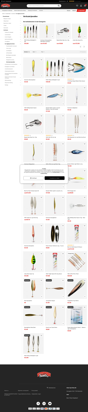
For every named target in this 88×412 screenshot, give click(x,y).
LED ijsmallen (9, 52)
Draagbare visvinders (9, 66)
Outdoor (41, 10)
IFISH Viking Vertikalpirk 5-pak (30, 40)
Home (3, 13)
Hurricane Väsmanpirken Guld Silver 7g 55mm (45, 40)
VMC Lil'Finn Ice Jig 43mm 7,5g (53, 164)
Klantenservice (62, 1)
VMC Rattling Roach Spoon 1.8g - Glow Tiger (76, 218)
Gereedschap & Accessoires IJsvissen (12, 74)
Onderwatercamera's (9, 71)
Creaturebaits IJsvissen (11, 46)
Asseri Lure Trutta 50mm (51, 327)
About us (6, 390)
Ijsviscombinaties (12, 39)
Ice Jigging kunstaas (20, 13)
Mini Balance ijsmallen (11, 55)
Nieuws (68, 10)
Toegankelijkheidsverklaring (24, 394)
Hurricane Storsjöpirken (51, 217)
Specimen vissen (11, 23)
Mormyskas (8, 57)
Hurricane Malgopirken (29, 164)
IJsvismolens (12, 34)
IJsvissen (13, 13)
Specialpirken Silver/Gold (29, 327)
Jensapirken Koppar (50, 300)
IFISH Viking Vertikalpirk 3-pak (31, 355)
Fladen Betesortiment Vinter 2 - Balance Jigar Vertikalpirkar (76, 328)
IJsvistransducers (9, 68)
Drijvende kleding (12, 82)
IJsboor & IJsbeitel (12, 32)
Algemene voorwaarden (23, 390)
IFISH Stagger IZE (71, 190)
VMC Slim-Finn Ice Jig (51, 137)
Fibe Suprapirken (28, 300)
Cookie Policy (44, 173)
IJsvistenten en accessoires (12, 64)
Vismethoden (7, 13)
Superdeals (81, 10)
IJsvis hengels (12, 36)
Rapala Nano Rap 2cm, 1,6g (63, 40)
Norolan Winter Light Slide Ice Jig (74, 164)
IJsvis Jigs (8, 48)
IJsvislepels (8, 50)
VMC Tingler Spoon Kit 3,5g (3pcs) (54, 273)
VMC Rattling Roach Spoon (30, 107)
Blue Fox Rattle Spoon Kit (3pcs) (74, 247)
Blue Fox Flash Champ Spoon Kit (31, 190)
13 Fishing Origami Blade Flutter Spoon (76, 81)
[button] (76, 1)
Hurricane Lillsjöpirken (72, 107)
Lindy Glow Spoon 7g (77, 40)
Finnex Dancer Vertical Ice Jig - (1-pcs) (55, 245)
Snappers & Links (10, 59)
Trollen (11, 25)
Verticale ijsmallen (10, 62)
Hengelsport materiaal (7, 10)
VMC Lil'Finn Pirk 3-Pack (73, 273)
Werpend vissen (11, 18)
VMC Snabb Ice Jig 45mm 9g (31, 217)
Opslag (12, 84)
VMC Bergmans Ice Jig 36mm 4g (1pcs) (76, 137)
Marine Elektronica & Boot (20, 10)
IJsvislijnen (12, 41)
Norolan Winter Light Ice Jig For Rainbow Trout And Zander (53, 108)
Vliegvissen (11, 21)
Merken (74, 10)
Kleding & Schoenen (32, 10)
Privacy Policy (56, 172)
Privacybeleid (35, 390)
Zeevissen (11, 27)
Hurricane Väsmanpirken (29, 79)
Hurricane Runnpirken (29, 245)
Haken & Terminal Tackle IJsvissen (12, 77)
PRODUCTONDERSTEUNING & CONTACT (10, 394)
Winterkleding (12, 80)
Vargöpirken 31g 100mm (73, 300)
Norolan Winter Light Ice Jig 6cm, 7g (54, 190)
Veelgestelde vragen (36, 394)
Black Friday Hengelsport (72, 398)
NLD (7, 1)
